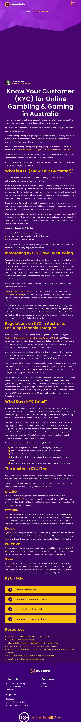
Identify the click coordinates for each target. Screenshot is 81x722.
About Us (45, 683)
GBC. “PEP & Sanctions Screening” (20, 640)
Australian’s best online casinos (18, 291)
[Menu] (73, 3)
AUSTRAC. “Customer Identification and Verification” (28, 636)
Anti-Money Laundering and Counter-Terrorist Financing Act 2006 (46, 150)
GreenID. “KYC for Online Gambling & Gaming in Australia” (31, 656)
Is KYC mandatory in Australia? (29, 609)
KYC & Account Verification (17, 705)
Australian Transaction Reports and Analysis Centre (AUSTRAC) (31, 338)
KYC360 (20, 499)
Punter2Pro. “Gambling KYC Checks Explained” (26, 659)
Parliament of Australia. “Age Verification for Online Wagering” (32, 643)
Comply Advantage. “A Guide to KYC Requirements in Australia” (33, 646)
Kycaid (8, 533)
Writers (44, 686)
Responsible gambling (14, 294)
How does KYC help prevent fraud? (31, 619)
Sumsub (8, 563)
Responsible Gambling (15, 702)
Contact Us (10, 699)
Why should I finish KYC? (26, 589)
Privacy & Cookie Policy (15, 683)
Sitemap (9, 690)
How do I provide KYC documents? (31, 599)
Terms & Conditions (14, 686)
